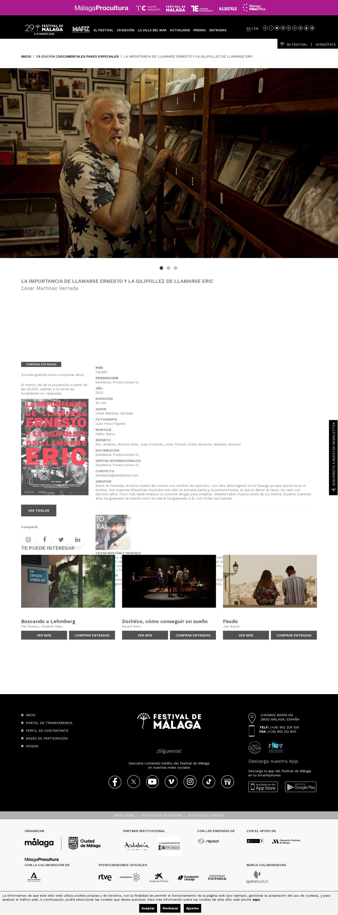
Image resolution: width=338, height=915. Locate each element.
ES (248, 28)
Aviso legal (124, 815)
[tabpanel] (169, 166)
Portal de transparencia (49, 723)
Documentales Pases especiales (88, 57)
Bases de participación (47, 738)
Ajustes (192, 908)
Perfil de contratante (47, 730)
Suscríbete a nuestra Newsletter (333, 457)
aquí (256, 899)
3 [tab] (176, 271)
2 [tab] (169, 271)
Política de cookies (206, 815)
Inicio (26, 57)
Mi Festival (293, 44)
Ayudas (32, 746)
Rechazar (170, 908)
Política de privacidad (162, 815)
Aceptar (148, 908)
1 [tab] (162, 271)
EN (256, 28)
